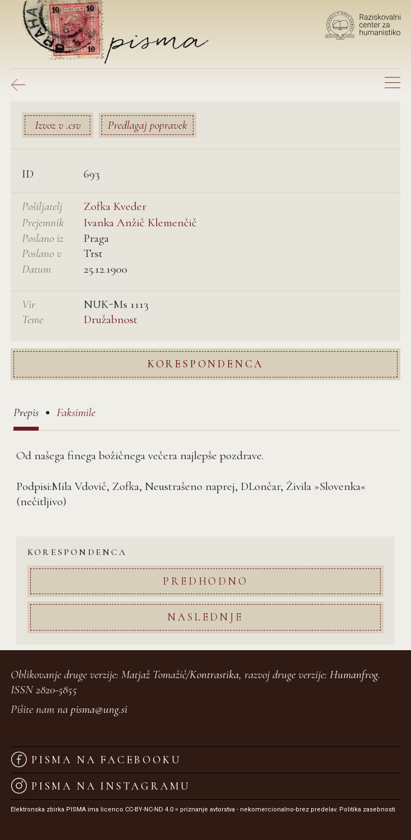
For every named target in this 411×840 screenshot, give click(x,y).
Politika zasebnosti (367, 809)
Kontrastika (214, 675)
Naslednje (205, 616)
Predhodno (205, 581)
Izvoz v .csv (58, 125)
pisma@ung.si (99, 709)
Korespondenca (205, 363)
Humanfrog (354, 675)
